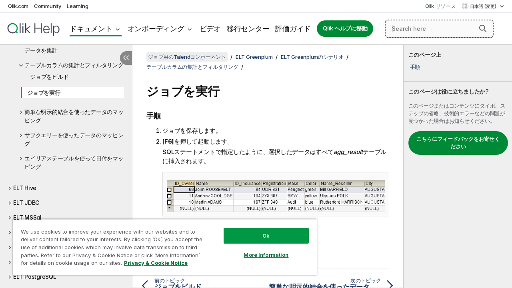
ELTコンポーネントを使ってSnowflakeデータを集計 (74, 46)
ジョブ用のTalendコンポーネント (187, 57)
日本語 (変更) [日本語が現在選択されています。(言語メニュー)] (484, 6)
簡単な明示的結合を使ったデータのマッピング (74, 116)
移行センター (248, 28)
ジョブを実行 (43, 92)
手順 (415, 67)
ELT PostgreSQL (34, 276)
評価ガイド (293, 28)
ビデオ (210, 28)
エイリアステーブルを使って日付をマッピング (74, 162)
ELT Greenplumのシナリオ (312, 57)
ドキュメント (91, 28)
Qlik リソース (440, 6)
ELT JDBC (26, 202)
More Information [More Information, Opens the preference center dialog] (260, 249)
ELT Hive (24, 187)
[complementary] (458, 166)
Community (48, 6)
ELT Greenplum (254, 57)
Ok (260, 229)
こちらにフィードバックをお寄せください (458, 143)
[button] (483, 28)
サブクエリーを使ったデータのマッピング (74, 139)
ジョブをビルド (49, 76)
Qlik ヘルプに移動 (345, 28)
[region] (161, 244)
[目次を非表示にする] (126, 58)
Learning (77, 6)
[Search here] (439, 28)
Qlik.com (18, 6)
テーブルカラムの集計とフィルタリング (74, 65)
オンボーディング (156, 28)
